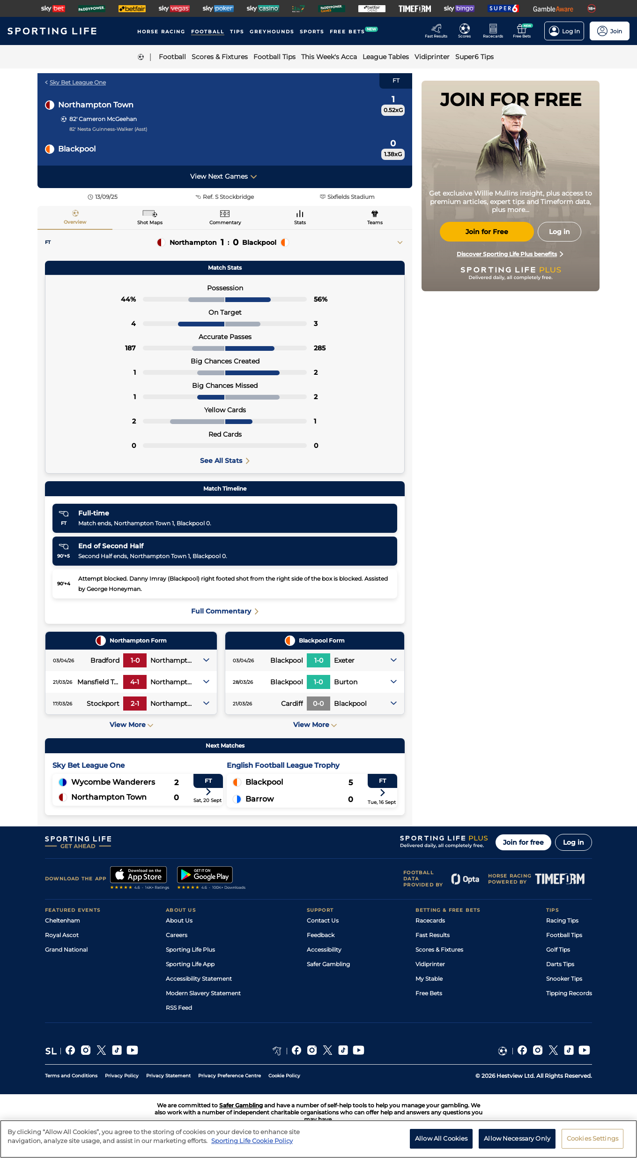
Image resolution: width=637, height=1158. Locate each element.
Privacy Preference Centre (229, 1076)
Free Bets (428, 993)
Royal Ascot (62, 935)
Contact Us (323, 920)
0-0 (318, 703)
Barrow (259, 799)
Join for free (523, 842)
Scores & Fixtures (439, 949)
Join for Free (487, 231)
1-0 (135, 660)
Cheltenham (62, 920)
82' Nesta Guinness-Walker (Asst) (108, 129)
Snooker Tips (564, 978)
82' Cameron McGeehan (103, 118)
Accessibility (324, 949)
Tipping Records (569, 993)
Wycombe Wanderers (113, 782)
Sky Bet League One (75, 82)
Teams (375, 222)
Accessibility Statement (199, 978)
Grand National (66, 949)
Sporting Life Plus (190, 949)
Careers (176, 935)
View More (131, 724)
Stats (300, 222)
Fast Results (432, 935)
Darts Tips (560, 964)
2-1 (135, 703)
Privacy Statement (168, 1076)
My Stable (429, 978)
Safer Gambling (328, 964)
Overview (75, 222)
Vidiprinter (430, 964)
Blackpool (77, 148)
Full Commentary (225, 611)
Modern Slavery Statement (203, 993)
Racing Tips (562, 920)
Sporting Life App (190, 964)
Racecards (430, 920)
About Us (179, 920)
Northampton (193, 242)
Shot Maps (150, 222)
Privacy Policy (122, 1076)
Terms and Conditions (71, 1076)
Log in (573, 842)
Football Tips (564, 935)
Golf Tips (558, 949)
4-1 (134, 682)
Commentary (225, 222)
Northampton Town (95, 104)
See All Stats (225, 460)
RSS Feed (179, 1007)
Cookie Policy (284, 1076)
